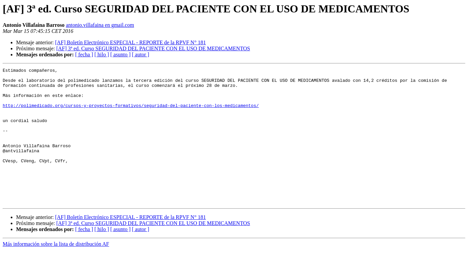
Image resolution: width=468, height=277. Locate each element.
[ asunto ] (120, 54)
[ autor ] (140, 54)
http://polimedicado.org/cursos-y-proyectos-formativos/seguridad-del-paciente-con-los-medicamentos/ (131, 113)
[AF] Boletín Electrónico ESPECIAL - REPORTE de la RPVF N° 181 (130, 42)
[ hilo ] (101, 54)
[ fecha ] (84, 54)
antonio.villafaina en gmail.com (100, 25)
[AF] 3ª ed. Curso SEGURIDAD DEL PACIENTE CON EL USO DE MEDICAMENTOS (153, 48)
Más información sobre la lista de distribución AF (56, 271)
